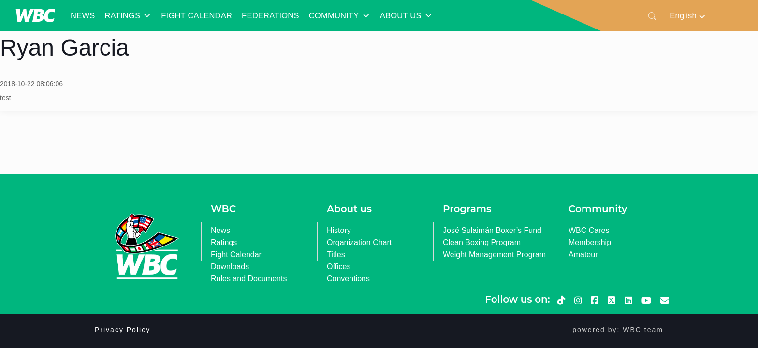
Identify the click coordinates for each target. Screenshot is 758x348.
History (339, 230)
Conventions (348, 279)
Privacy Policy (122, 330)
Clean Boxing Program (482, 242)
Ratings (224, 242)
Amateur (583, 254)
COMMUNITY (339, 16)
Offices (339, 266)
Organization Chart (359, 242)
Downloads (230, 266)
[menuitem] (688, 16)
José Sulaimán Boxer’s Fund (492, 230)
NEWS (83, 15)
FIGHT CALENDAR (196, 15)
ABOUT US (406, 16)
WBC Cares (588, 230)
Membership (589, 242)
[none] (688, 16)
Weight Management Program (494, 254)
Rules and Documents (249, 279)
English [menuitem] (683, 15)
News (220, 230)
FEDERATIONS (270, 15)
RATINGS (127, 16)
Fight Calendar (236, 254)
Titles (336, 254)
